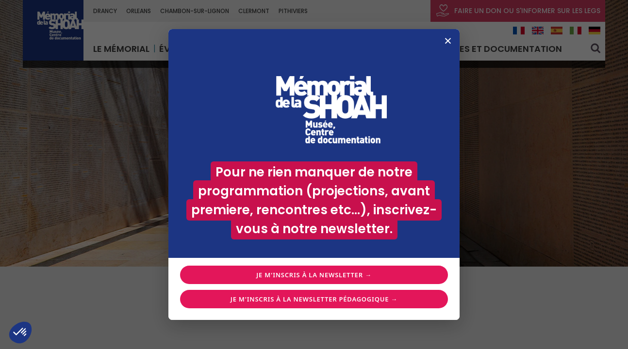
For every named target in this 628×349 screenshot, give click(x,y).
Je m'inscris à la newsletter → (313, 274)
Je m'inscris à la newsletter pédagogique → (314, 299)
